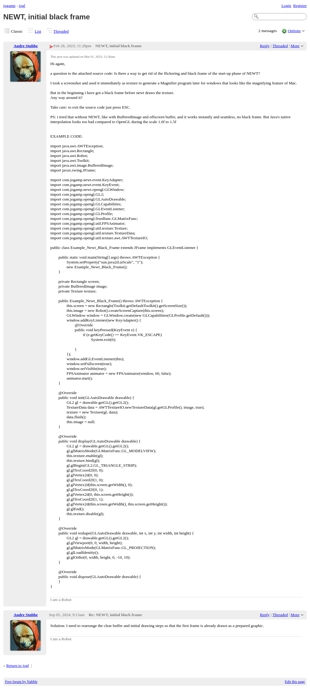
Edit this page (295, 682)
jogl (22, 5)
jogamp (9, 5)
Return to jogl (17, 665)
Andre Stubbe (26, 46)
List (38, 31)
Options (294, 30)
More (295, 46)
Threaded (61, 31)
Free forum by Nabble (21, 682)
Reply (265, 46)
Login (286, 5)
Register (300, 5)
